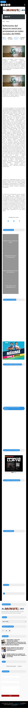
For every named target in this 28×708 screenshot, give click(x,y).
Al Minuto (4, 38)
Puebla (7, 21)
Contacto (20, 666)
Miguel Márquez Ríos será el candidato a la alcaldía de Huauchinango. (15, 649)
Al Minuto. (16, 703)
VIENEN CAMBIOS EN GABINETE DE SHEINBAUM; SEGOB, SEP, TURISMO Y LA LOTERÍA (16, 655)
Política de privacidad (11, 666)
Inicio (4, 21)
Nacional (16, 37)
